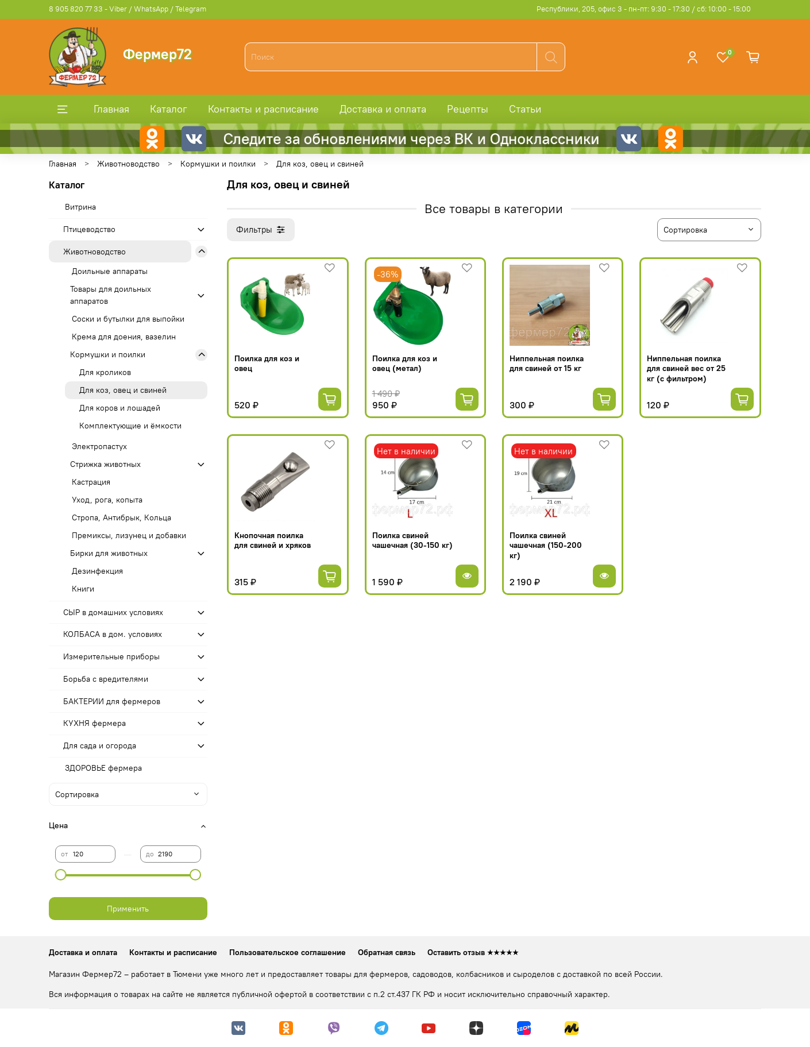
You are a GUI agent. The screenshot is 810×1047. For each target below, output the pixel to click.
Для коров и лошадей (119, 408)
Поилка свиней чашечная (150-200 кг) (546, 545)
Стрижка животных (105, 464)
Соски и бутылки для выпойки (128, 319)
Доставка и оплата (383, 108)
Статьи (525, 108)
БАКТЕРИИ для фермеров (111, 701)
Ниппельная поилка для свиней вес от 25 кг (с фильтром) (686, 368)
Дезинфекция (97, 571)
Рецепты (467, 108)
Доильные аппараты (110, 271)
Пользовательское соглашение (287, 952)
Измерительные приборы (111, 656)
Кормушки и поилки (218, 164)
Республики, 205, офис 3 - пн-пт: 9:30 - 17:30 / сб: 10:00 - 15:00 (644, 9)
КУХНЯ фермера (94, 723)
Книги (83, 589)
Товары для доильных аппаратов (110, 295)
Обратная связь (386, 952)
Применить (128, 908)
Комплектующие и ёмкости (130, 425)
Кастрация (91, 482)
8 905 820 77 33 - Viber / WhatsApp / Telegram (127, 9)
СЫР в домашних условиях (113, 612)
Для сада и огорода (99, 745)
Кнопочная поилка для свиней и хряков (272, 540)
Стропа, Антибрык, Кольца (121, 517)
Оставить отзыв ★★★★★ (473, 952)
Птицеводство (89, 229)
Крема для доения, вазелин (124, 336)
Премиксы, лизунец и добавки (129, 535)
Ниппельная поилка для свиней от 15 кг (547, 363)
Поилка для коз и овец (266, 363)
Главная (111, 108)
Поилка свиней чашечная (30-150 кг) (412, 540)
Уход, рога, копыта (107, 499)
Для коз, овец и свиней (123, 390)
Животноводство (128, 164)
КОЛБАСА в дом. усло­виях (112, 634)
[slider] (61, 874)
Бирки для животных (109, 553)
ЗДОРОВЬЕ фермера (103, 768)
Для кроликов (105, 372)
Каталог (168, 108)
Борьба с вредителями (105, 679)
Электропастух (99, 446)
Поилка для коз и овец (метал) (404, 363)
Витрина (80, 207)
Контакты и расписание (263, 108)
